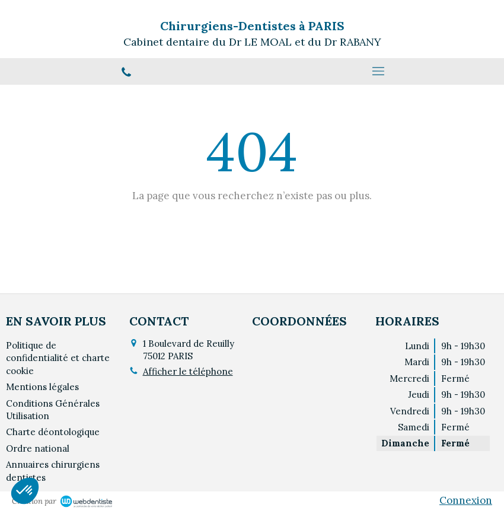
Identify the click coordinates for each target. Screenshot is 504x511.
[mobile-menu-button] (378, 71)
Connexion (465, 500)
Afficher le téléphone (188, 371)
